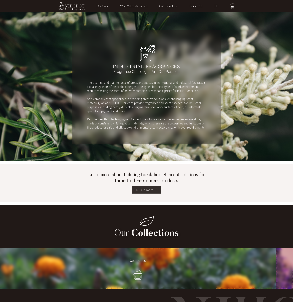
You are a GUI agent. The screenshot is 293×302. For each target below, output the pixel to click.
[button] (102, 6)
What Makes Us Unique (133, 6)
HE (216, 6)
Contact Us (196, 6)
